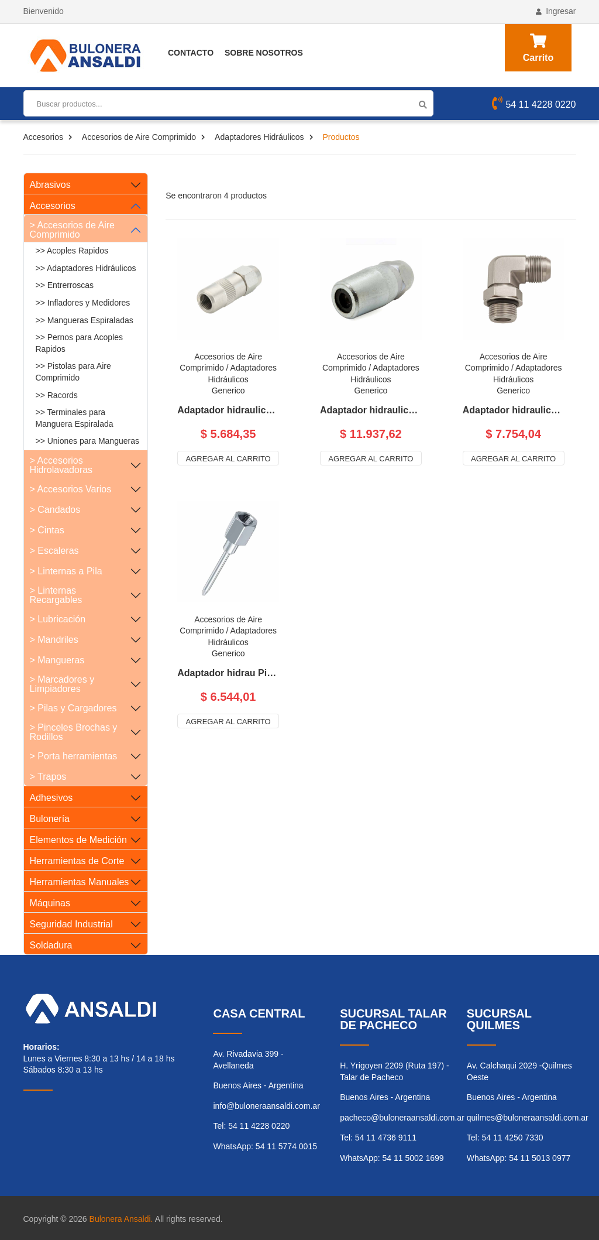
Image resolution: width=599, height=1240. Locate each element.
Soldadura (51, 945)
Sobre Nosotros (264, 52)
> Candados (55, 510)
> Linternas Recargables (56, 595)
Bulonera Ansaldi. (121, 1219)
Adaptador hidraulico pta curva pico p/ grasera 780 (513, 410)
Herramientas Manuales (79, 882)
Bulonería (50, 819)
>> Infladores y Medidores (83, 302)
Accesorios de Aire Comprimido (139, 137)
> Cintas (47, 530)
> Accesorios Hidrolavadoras (61, 465)
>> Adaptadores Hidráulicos (86, 268)
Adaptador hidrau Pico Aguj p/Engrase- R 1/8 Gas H (228, 673)
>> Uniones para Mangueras (87, 441)
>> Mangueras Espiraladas (84, 320)
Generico (228, 390)
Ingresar (556, 11)
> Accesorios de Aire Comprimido (72, 229)
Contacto (191, 52)
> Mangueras (57, 660)
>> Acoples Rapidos (72, 250)
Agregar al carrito (228, 458)
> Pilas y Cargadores (73, 708)
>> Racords (57, 395)
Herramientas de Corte (77, 861)
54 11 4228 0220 (534, 105)
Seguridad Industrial (71, 924)
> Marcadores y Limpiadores (62, 684)
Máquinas (50, 903)
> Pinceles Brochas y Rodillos (74, 732)
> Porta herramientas (74, 756)
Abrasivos (50, 185)
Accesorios (43, 137)
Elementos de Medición (78, 840)
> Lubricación (58, 619)
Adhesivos (51, 798)
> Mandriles (54, 640)
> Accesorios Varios (71, 489)
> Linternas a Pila (66, 571)
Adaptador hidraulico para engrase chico (228, 410)
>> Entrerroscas (65, 285)
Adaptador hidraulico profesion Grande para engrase (371, 410)
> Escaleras (54, 551)
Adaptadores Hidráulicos (259, 137)
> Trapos (48, 777)
